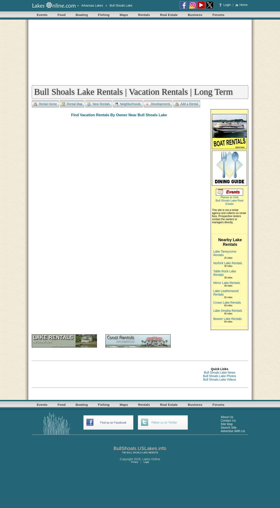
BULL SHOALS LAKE (137, 452)
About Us (227, 417)
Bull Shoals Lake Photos (219, 376)
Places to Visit (229, 197)
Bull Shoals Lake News (219, 372)
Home (241, 5)
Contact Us (228, 420)
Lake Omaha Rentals (227, 310)
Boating (82, 15)
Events (42, 15)
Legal (146, 462)
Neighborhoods (128, 104)
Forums (218, 15)
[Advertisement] (140, 52)
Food (62, 15)
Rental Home (45, 104)
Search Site (228, 427)
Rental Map (72, 104)
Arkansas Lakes (92, 5)
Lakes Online (151, 459)
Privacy (134, 462)
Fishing (104, 15)
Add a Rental (186, 104)
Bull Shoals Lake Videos (219, 379)
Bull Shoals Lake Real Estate (229, 202)
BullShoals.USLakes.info (140, 448)
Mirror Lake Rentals (226, 283)
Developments (157, 104)
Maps (124, 15)
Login (226, 5)
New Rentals (98, 104)
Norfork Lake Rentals (227, 263)
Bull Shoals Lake (121, 5)
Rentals (144, 15)
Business (195, 15)
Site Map (227, 424)
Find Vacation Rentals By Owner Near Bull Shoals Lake (119, 115)
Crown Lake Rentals (227, 302)
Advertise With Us (233, 431)
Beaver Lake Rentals (227, 319)
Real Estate (169, 15)
